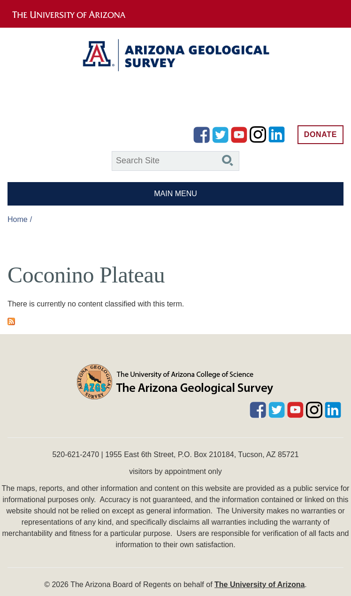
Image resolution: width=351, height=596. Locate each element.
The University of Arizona (259, 584)
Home (18, 219)
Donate (320, 134)
